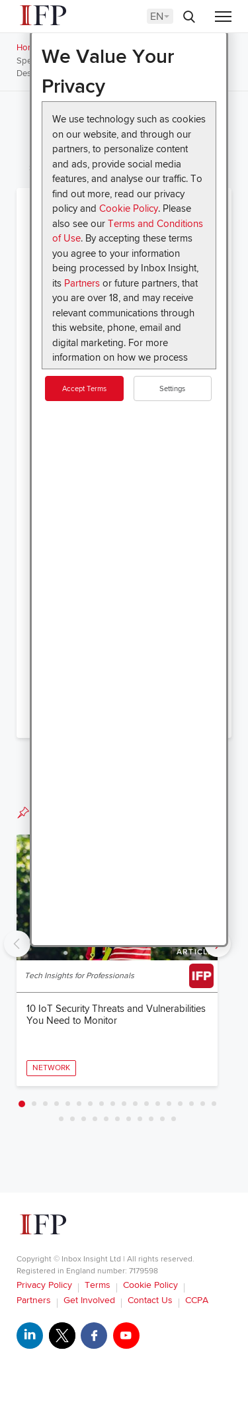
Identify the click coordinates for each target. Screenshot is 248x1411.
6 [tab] (79, 1103)
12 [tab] (146, 1103)
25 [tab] (128, 1118)
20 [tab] (72, 1118)
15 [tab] (180, 1103)
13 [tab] (157, 1103)
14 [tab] (169, 1103)
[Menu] (223, 17)
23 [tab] (106, 1118)
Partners (82, 283)
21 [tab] (83, 1118)
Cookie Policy (128, 208)
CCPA (196, 1300)
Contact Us (150, 1300)
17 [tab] (202, 1103)
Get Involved (89, 1300)
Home (28, 47)
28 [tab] (162, 1118)
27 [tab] (151, 1118)
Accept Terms (84, 389)
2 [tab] (34, 1103)
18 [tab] (214, 1103)
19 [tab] (61, 1118)
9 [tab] (112, 1103)
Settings (172, 389)
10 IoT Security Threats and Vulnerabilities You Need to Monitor (116, 1014)
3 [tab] (45, 1103)
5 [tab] (67, 1103)
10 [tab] (124, 1103)
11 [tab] (135, 1103)
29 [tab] (173, 1118)
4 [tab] (56, 1103)
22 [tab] (95, 1118)
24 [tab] (117, 1118)
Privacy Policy (44, 1285)
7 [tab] (90, 1103)
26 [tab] (140, 1118)
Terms (97, 1285)
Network (51, 1068)
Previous (17, 944)
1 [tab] (22, 1104)
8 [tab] (101, 1103)
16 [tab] (191, 1103)
